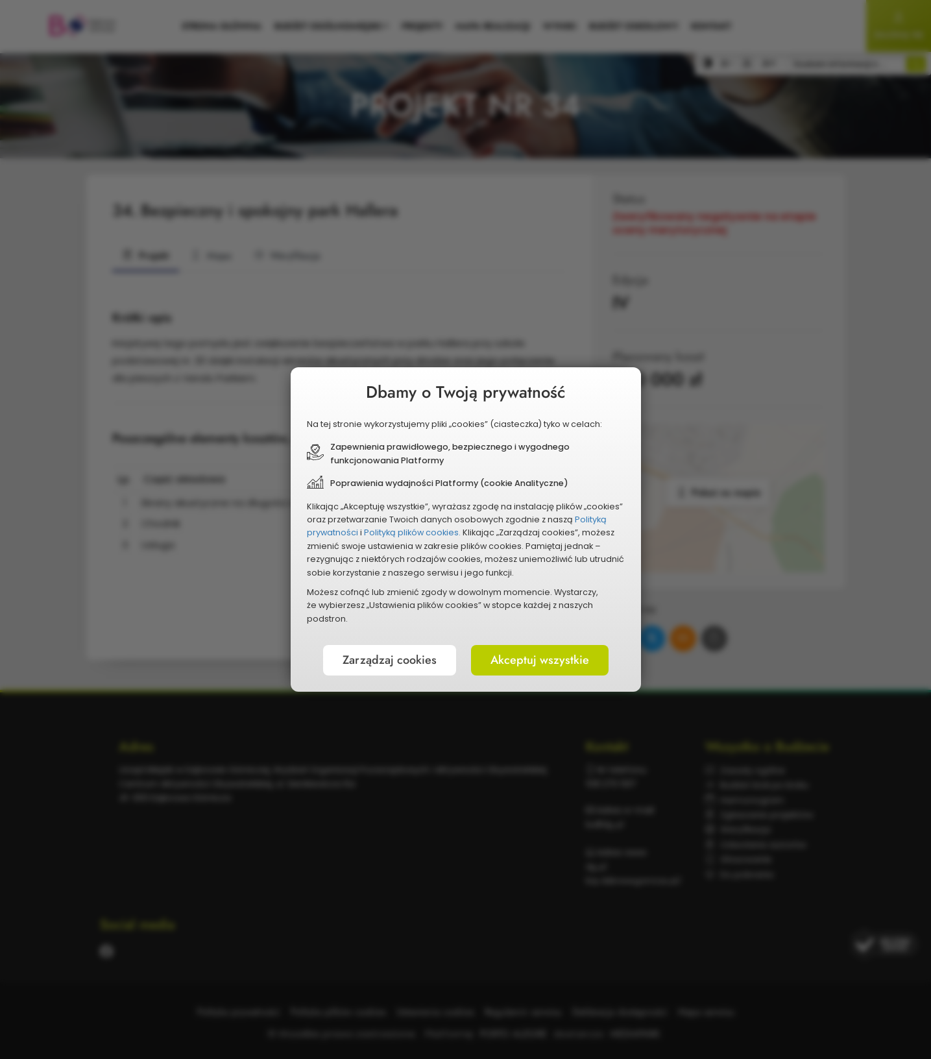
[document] (466, 529)
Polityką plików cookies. (412, 532)
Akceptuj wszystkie (539, 659)
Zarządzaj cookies (390, 659)
